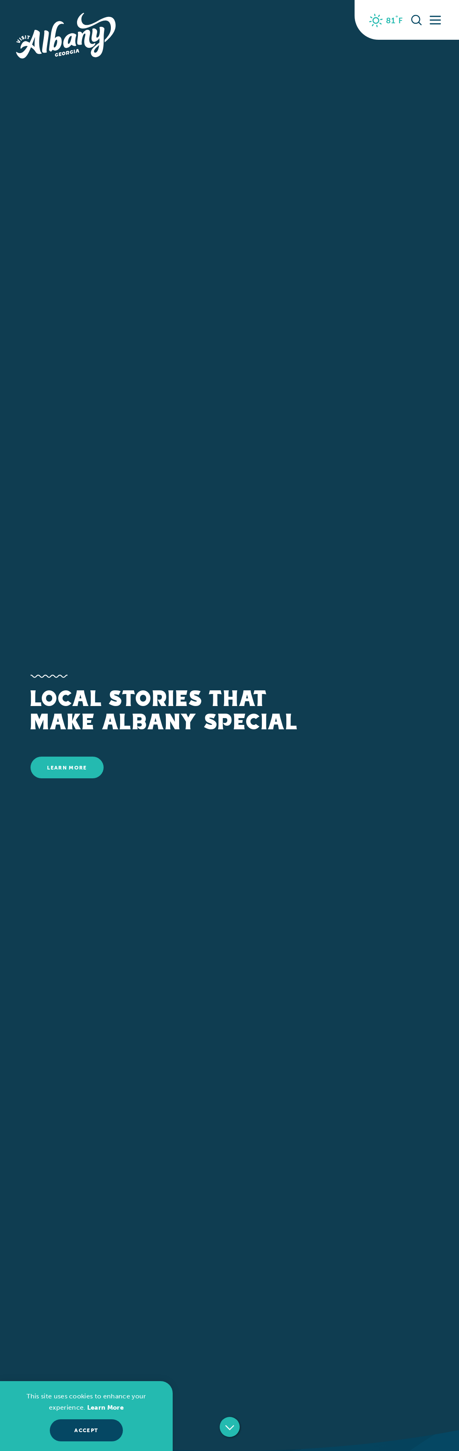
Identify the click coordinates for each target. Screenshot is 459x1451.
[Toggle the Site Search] (416, 19)
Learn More (67, 767)
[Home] (66, 36)
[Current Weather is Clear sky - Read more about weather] (386, 20)
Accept (86, 1430)
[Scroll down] (230, 1428)
